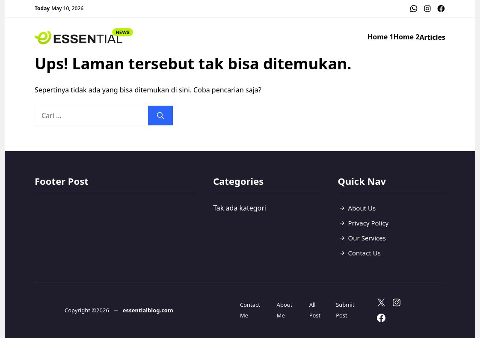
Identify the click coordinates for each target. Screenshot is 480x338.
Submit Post (345, 310)
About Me (285, 310)
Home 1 (380, 37)
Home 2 (407, 37)
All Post (315, 310)
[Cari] (160, 115)
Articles (432, 37)
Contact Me (250, 310)
